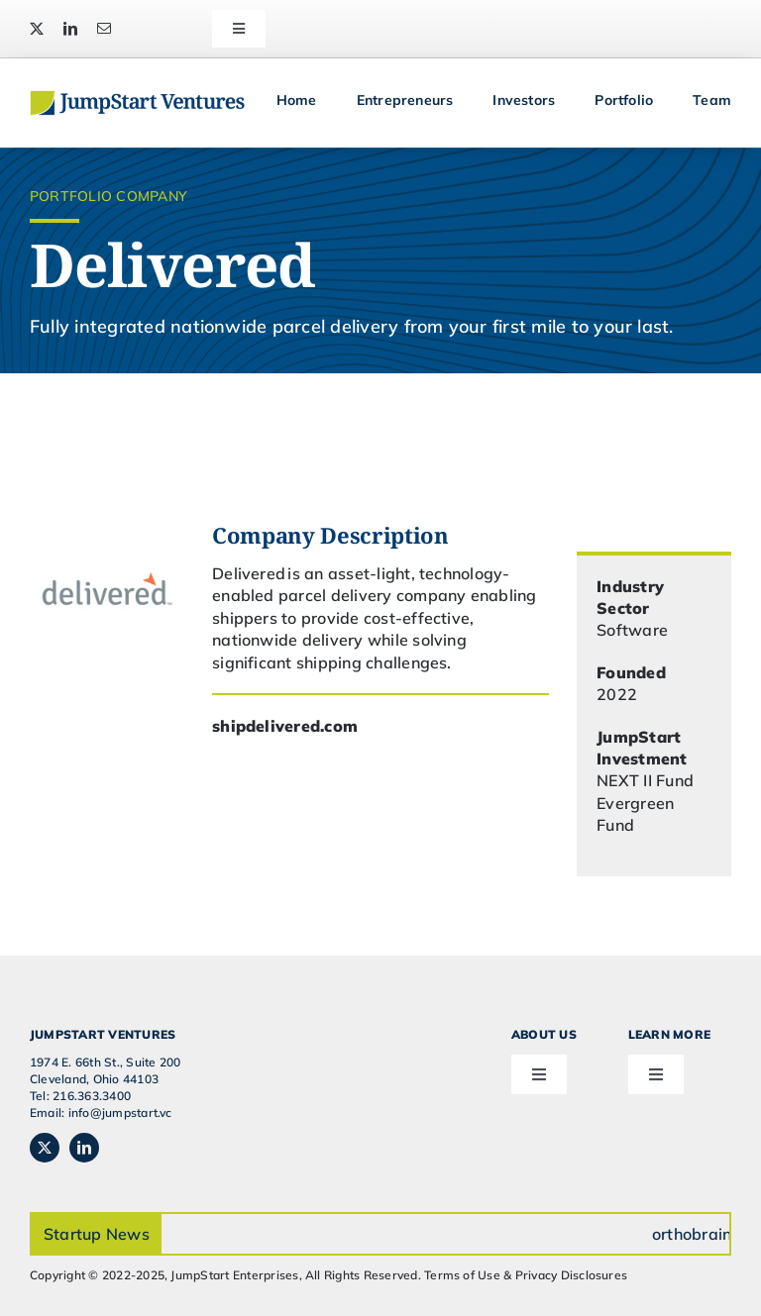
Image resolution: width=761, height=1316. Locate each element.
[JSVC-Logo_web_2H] (137, 98)
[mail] (104, 29)
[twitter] (37, 29)
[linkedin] (70, 29)
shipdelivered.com (285, 726)
